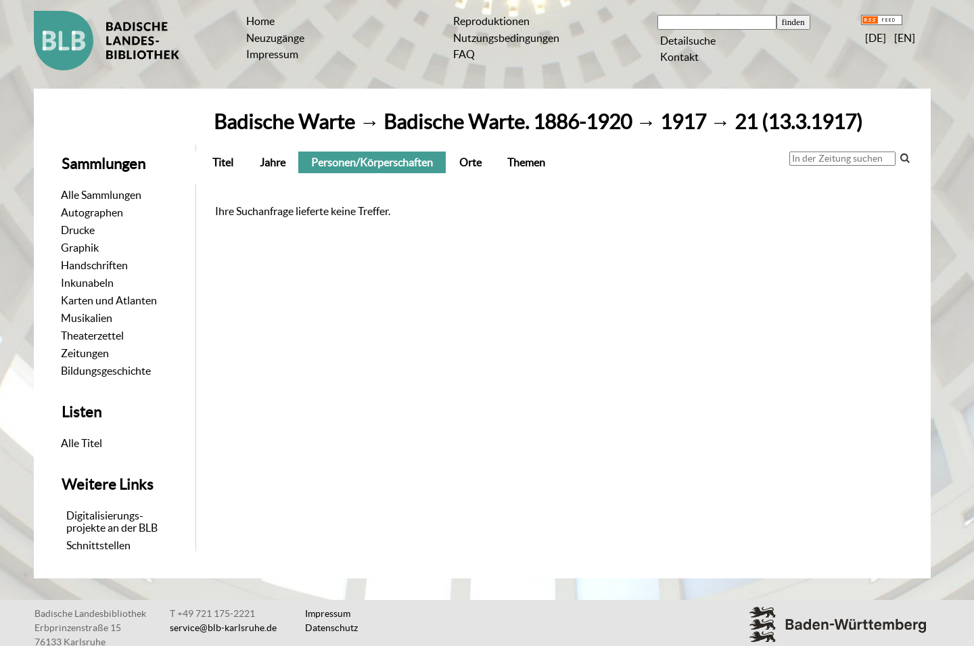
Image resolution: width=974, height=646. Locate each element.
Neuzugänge (275, 38)
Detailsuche (688, 40)
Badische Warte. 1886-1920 (508, 122)
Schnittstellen (98, 545)
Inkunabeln (87, 283)
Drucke (78, 230)
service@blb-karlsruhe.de (223, 627)
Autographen (92, 212)
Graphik (80, 247)
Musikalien (86, 318)
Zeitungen (85, 353)
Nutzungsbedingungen (506, 38)
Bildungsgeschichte (106, 371)
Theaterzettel (92, 335)
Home (260, 21)
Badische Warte (284, 122)
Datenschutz (331, 627)
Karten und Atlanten (109, 300)
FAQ (464, 54)
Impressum (272, 54)
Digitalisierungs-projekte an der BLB (112, 521)
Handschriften (94, 265)
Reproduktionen (491, 21)
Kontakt (679, 57)
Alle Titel (81, 443)
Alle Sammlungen (101, 195)
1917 (683, 122)
